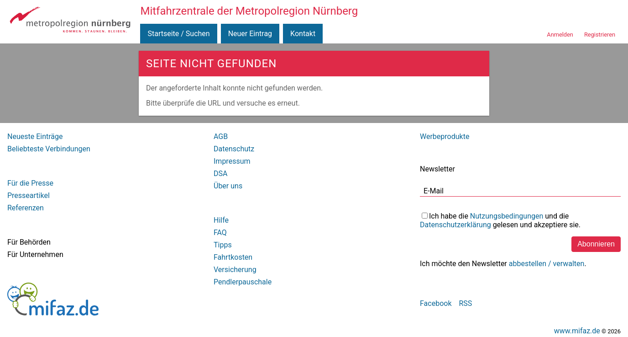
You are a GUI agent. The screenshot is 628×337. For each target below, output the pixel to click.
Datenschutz (234, 148)
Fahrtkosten (233, 257)
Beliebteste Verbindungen (48, 148)
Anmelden (560, 34)
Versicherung (235, 269)
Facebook (435, 303)
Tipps (223, 245)
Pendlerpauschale (243, 282)
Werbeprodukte (444, 136)
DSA (220, 173)
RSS (465, 303)
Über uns (228, 186)
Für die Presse (30, 183)
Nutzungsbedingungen (506, 216)
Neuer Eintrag (250, 33)
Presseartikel (28, 195)
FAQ (220, 232)
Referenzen (25, 207)
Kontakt (302, 33)
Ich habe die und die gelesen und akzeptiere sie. (500, 220)
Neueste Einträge (35, 136)
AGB (221, 136)
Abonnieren (596, 244)
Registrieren (599, 34)
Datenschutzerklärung (455, 224)
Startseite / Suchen (178, 33)
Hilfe (221, 220)
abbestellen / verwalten (547, 263)
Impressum (232, 161)
